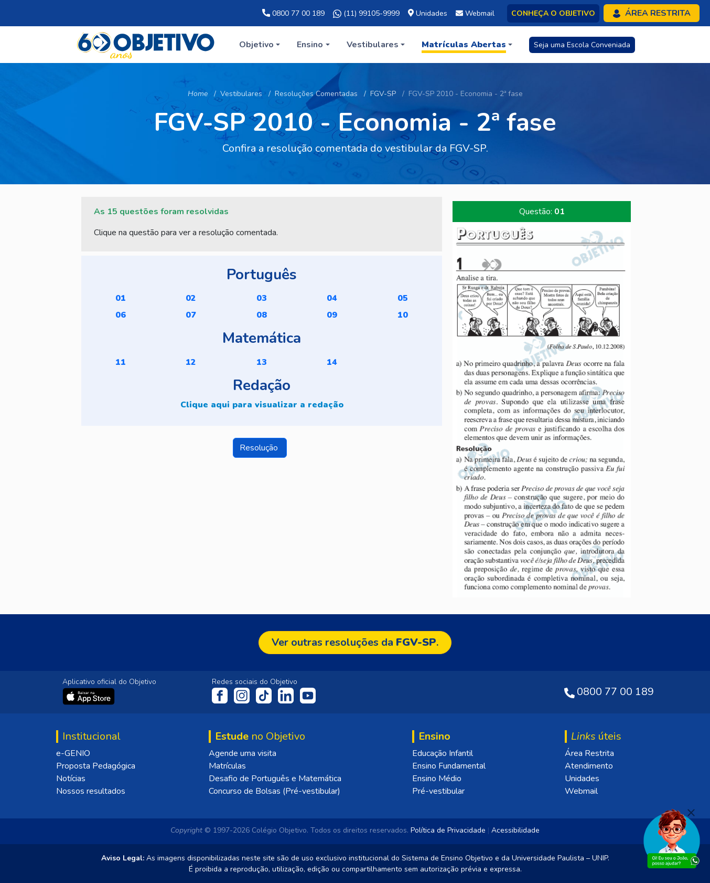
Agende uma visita (242, 753)
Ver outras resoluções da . (355, 642)
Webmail (581, 791)
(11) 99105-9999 (366, 13)
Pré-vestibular (438, 791)
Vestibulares (241, 94)
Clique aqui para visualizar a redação (261, 405)
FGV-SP (383, 94)
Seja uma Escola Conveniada (582, 45)
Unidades (582, 778)
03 (261, 298)
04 (332, 298)
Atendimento (589, 766)
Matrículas (227, 766)
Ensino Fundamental (449, 766)
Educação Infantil (442, 753)
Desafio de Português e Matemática (275, 778)
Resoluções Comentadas (316, 94)
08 (261, 315)
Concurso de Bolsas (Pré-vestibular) (274, 791)
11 (120, 362)
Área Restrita (589, 753)
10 (402, 315)
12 (191, 362)
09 (332, 315)
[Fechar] (691, 812)
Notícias (70, 778)
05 (402, 298)
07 (191, 315)
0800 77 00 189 (293, 13)
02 (191, 298)
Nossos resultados (90, 791)
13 (261, 362)
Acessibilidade (515, 830)
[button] (259, 44)
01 (120, 298)
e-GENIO (73, 753)
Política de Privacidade (448, 830)
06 (120, 315)
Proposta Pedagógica (95, 766)
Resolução (260, 448)
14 (332, 362)
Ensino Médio (436, 778)
